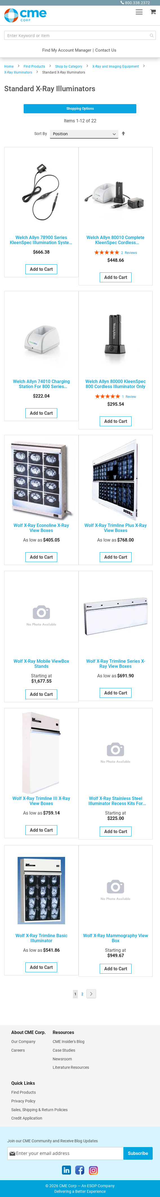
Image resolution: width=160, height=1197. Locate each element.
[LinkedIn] (66, 1171)
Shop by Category (68, 66)
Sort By (40, 133)
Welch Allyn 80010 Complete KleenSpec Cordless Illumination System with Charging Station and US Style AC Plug (115, 240)
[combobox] (80, 35)
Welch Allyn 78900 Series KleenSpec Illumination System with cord (41, 240)
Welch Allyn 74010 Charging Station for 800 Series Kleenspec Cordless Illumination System (41, 384)
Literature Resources (71, 1067)
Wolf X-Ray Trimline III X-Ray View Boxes (41, 801)
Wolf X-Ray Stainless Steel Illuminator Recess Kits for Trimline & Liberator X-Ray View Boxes (116, 801)
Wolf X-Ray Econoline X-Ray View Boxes (41, 528)
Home (9, 66)
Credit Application (26, 1118)
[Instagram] (93, 1171)
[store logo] (25, 15)
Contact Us (105, 50)
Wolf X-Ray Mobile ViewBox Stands (41, 664)
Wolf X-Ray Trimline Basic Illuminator (41, 938)
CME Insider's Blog (69, 1041)
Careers (18, 1050)
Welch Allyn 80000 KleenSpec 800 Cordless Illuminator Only (115, 384)
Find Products (34, 66)
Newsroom (62, 1059)
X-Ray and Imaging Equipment (115, 66)
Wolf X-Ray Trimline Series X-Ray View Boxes (115, 664)
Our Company (23, 1041)
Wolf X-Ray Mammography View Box (115, 938)
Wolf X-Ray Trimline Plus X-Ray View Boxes (116, 528)
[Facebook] (79, 1171)
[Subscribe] (138, 1153)
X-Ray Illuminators (18, 72)
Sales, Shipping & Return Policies (39, 1109)
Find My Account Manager (66, 50)
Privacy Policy (23, 1101)
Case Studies (64, 1050)
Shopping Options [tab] (80, 109)
